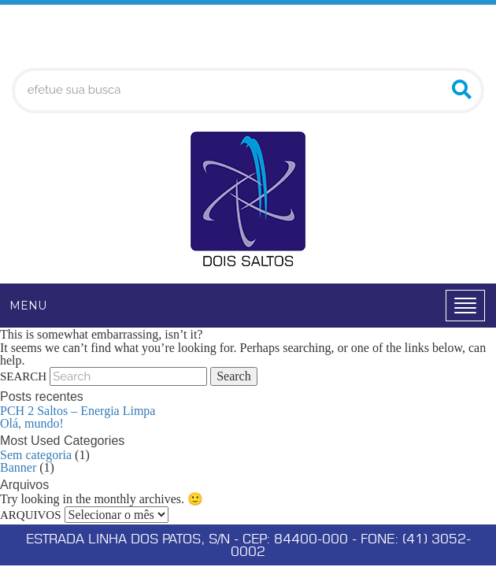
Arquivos (30, 515)
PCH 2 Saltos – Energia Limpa (77, 410)
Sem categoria (36, 454)
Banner (18, 467)
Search (23, 376)
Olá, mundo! (32, 423)
